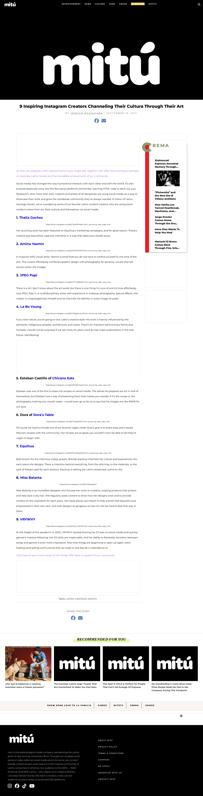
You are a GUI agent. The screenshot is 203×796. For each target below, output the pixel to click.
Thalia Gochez (31, 217)
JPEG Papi (28, 275)
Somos (150, 705)
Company (104, 760)
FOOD (112, 4)
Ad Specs (104, 766)
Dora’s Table (43, 415)
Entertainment (71, 4)
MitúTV (119, 705)
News (88, 4)
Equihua (27, 446)
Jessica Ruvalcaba (87, 113)
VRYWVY (27, 519)
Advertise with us (110, 773)
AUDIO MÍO (138, 4)
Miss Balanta (31, 478)
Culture (100, 4)
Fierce (102, 705)
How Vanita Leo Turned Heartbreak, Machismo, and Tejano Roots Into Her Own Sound (167, 208)
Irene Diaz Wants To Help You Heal (167, 231)
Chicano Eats (63, 378)
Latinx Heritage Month (81, 598)
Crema (134, 705)
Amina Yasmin (32, 244)
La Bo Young (30, 307)
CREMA (123, 4)
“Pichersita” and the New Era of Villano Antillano (165, 195)
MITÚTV (152, 4)
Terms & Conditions (111, 753)
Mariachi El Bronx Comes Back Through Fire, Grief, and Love (167, 245)
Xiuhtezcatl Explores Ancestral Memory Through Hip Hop (166, 164)
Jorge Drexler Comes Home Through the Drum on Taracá (166, 220)
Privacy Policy (107, 747)
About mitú (105, 740)
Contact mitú (106, 779)
